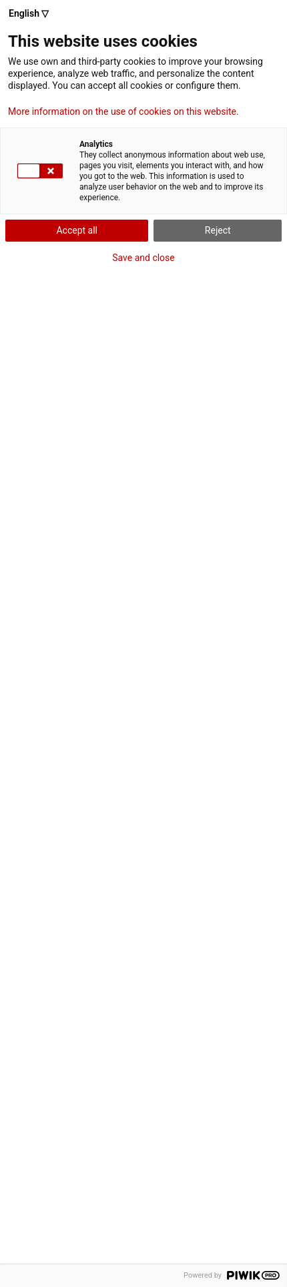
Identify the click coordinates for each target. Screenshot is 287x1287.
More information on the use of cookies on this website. (123, 111)
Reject (218, 230)
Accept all (76, 230)
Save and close (143, 257)
